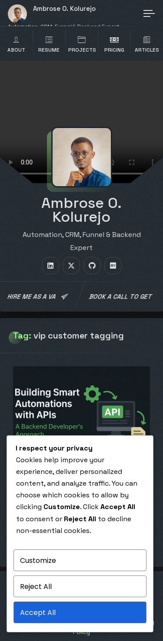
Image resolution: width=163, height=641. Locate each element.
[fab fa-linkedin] (50, 265)
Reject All (36, 587)
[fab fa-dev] (113, 265)
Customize (38, 560)
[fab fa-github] (92, 265)
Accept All (38, 613)
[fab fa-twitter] (71, 265)
